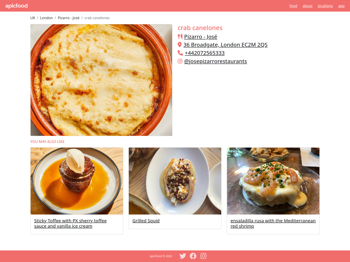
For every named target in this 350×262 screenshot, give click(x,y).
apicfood (16, 6)
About (307, 5)
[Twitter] (182, 256)
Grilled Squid (146, 221)
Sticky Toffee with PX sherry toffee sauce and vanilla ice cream (70, 223)
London (46, 17)
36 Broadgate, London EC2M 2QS (225, 44)
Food (293, 5)
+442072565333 (205, 52)
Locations (325, 5)
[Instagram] (203, 256)
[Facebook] (193, 256)
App (341, 5)
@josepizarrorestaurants (215, 61)
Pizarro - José (68, 17)
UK (32, 17)
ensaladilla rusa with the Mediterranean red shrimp (273, 223)
